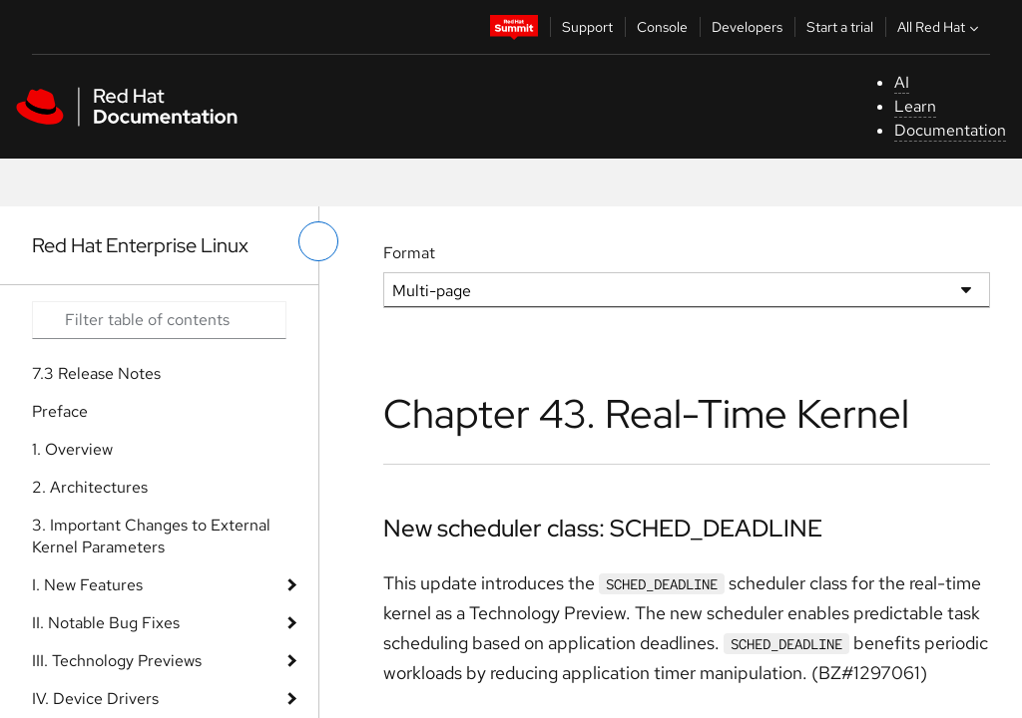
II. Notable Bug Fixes (106, 622)
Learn (915, 106)
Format (409, 252)
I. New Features (87, 584)
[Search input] (159, 320)
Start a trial (839, 27)
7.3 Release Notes (96, 373)
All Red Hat (940, 27)
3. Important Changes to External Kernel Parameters (151, 536)
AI (901, 82)
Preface (60, 411)
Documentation (950, 130)
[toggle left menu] (318, 241)
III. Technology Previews (117, 660)
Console (662, 27)
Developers (747, 27)
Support (587, 27)
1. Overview (72, 449)
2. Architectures (90, 487)
